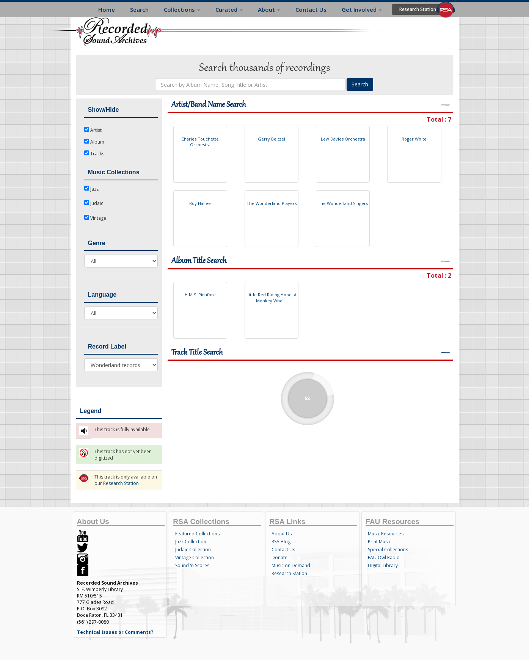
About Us (282, 533)
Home (106, 9)
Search (139, 9)
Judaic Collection (193, 549)
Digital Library (383, 565)
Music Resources (385, 533)
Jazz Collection (190, 541)
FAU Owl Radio (384, 557)
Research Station (417, 9)
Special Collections (388, 549)
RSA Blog (281, 541)
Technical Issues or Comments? (115, 632)
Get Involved (362, 9)
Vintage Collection (194, 557)
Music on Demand (291, 565)
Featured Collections (197, 533)
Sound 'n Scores (192, 565)
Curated (229, 9)
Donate (279, 557)
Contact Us (311, 9)
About (269, 9)
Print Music (379, 541)
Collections (182, 9)
